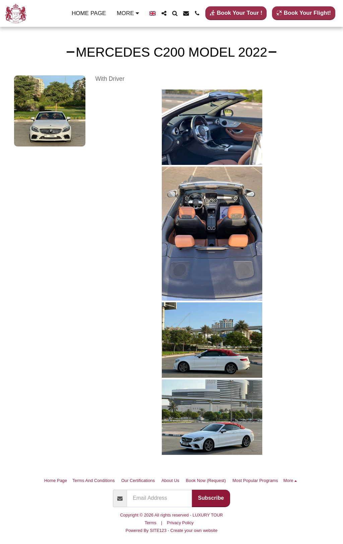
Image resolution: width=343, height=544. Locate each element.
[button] (164, 13)
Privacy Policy (180, 522)
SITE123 (158, 530)
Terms (150, 522)
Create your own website (193, 530)
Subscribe (211, 498)
